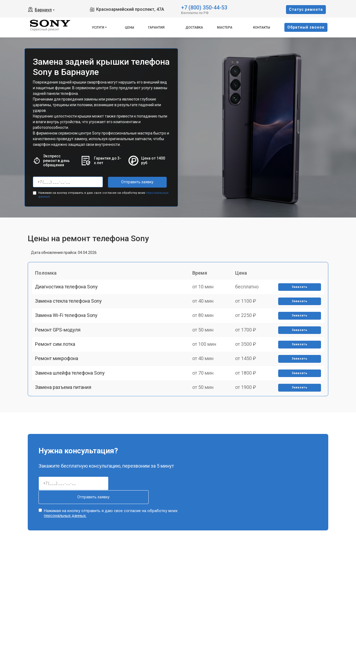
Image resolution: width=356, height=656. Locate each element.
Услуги (98, 27)
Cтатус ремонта (306, 9)
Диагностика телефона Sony (68, 291)
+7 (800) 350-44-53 (204, 7)
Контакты (261, 27)
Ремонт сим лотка (57, 366)
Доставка (194, 27)
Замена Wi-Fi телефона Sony (68, 329)
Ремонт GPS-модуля (60, 348)
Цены (129, 27)
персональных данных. (65, 511)
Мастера (224, 27)
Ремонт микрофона (58, 385)
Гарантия (156, 27)
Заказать (298, 292)
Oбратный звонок (305, 27)
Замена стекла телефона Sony (70, 310)
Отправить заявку (129, 182)
